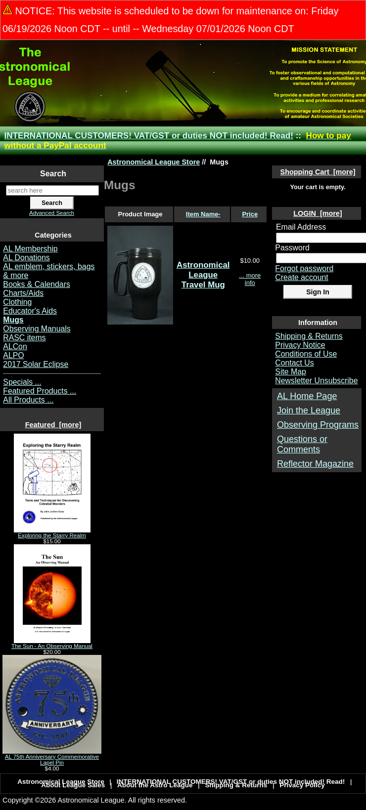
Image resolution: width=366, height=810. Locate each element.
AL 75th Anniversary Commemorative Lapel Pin (51, 757)
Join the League (308, 410)
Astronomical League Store (153, 162)
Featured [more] (53, 425)
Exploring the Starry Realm (52, 532)
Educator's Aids (30, 311)
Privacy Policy (302, 785)
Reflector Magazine (315, 464)
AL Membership (30, 248)
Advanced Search (51, 213)
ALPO (13, 355)
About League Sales (73, 785)
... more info (250, 279)
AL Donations (26, 257)
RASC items (24, 337)
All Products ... (28, 400)
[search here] (52, 190)
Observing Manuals (36, 328)
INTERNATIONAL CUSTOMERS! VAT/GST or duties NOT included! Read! (148, 135)
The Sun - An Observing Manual (51, 643)
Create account (301, 277)
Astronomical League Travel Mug (203, 274)
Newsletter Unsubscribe (316, 380)
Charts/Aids (23, 293)
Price (250, 214)
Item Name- (203, 214)
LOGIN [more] (317, 213)
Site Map (290, 371)
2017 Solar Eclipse (35, 364)
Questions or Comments (302, 444)
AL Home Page (307, 396)
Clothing (17, 302)
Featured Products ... (39, 391)
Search (53, 173)
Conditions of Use (306, 354)
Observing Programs (318, 425)
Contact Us (294, 363)
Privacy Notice (300, 345)
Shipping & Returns (308, 336)
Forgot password (304, 268)
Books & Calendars (36, 284)
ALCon (15, 346)
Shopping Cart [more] (318, 172)
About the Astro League (155, 785)
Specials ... (22, 382)
